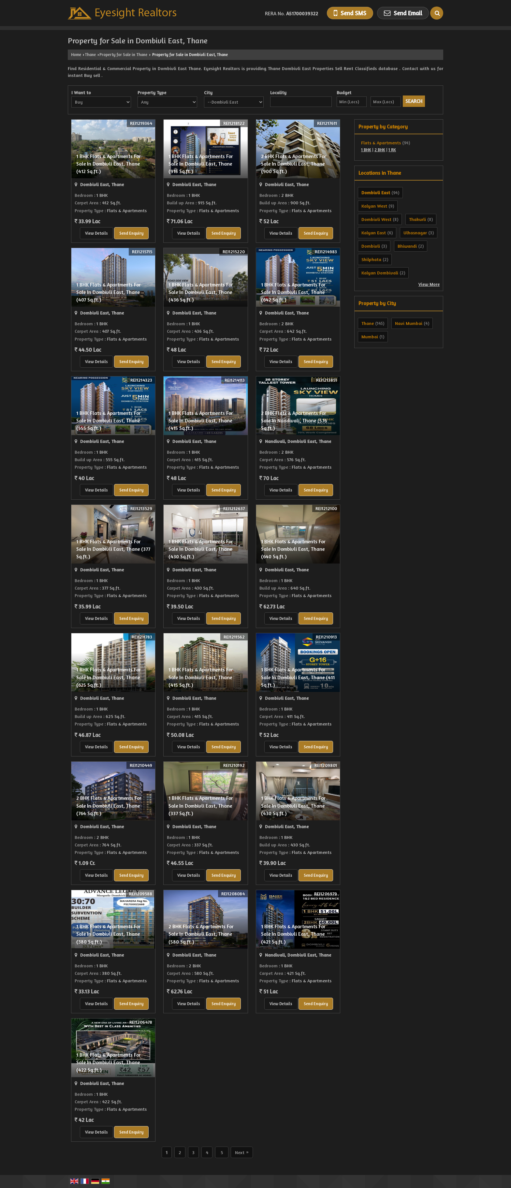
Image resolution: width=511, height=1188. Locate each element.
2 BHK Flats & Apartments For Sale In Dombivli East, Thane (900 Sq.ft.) (293, 163)
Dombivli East (375, 192)
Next (241, 1152)
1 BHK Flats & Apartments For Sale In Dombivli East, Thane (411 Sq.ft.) (298, 677)
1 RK (392, 149)
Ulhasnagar (415, 232)
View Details (96, 233)
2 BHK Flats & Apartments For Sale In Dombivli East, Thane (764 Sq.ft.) (108, 805)
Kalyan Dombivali (379, 272)
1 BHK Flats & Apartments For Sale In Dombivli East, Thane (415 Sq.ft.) (200, 420)
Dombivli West (376, 219)
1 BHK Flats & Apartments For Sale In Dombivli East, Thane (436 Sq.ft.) (200, 292)
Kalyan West (374, 206)
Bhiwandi (407, 246)
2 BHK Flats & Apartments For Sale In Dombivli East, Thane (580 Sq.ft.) (201, 934)
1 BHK (366, 149)
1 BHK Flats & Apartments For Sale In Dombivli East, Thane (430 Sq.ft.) (200, 549)
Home (76, 54)
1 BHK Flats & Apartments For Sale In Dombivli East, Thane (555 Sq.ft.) (108, 420)
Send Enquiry (131, 233)
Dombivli (370, 246)
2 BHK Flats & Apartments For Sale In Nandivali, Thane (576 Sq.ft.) (294, 420)
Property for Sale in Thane (123, 54)
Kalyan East (373, 232)
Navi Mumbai (408, 323)
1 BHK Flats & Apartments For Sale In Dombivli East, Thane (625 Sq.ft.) (108, 677)
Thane (90, 54)
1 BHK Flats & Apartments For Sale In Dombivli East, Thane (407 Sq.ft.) (108, 292)
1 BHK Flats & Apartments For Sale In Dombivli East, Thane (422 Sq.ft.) (108, 1062)
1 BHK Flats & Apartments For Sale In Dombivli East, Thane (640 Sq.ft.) (293, 549)
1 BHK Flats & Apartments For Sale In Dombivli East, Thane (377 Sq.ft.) (113, 549)
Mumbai (369, 336)
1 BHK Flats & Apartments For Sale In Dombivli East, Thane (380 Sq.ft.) (108, 934)
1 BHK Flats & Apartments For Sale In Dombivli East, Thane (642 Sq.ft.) (293, 292)
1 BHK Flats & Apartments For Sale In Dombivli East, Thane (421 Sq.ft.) (293, 934)
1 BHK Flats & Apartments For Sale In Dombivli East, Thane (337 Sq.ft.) (200, 805)
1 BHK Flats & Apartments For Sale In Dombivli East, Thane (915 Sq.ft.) (200, 163)
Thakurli (417, 219)
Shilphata (371, 259)
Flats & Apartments (381, 142)
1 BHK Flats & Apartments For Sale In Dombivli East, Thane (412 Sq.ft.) (108, 163)
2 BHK (379, 149)
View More (429, 284)
